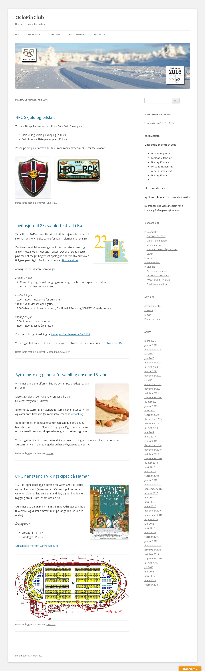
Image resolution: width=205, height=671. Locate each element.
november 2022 (153, 384)
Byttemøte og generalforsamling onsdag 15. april (62, 374)
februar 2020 (151, 414)
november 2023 (153, 375)
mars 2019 (150, 436)
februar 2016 (151, 536)
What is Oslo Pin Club (158, 279)
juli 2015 (148, 567)
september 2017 (153, 488)
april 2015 (149, 576)
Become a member (157, 271)
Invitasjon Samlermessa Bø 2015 (70, 334)
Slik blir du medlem (157, 240)
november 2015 (153, 549)
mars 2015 (150, 580)
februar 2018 (151, 475)
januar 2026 (150, 345)
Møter (50, 351)
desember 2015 (153, 545)
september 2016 (153, 515)
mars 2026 (150, 340)
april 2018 (149, 467)
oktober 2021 (151, 393)
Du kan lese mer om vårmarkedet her (37, 545)
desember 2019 (153, 419)
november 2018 (153, 449)
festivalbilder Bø (113, 343)
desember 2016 (153, 510)
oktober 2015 (151, 554)
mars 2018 (150, 471)
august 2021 (151, 401)
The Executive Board (158, 284)
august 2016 (151, 519)
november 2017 (153, 484)
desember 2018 (153, 445)
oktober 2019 (151, 423)
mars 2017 (150, 506)
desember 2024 (153, 362)
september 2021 (153, 397)
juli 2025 (148, 353)
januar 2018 (150, 480)
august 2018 (151, 462)
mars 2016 (150, 532)
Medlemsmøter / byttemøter (162, 249)
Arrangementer (152, 306)
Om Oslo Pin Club (156, 236)
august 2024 (151, 367)
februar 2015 (151, 584)
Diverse (51, 202)
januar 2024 (150, 371)
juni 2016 (149, 523)
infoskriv (77, 414)
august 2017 (151, 493)
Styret (150, 253)
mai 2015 (149, 571)
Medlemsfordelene (157, 245)
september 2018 (153, 458)
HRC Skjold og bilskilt (35, 117)
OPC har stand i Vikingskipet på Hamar (52, 476)
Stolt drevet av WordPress (28, 655)
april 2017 (149, 502)
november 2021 (153, 388)
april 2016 (149, 528)
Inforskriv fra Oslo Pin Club (159, 123)
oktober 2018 (151, 454)
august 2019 (151, 427)
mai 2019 (149, 432)
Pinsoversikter (77, 34)
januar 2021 (150, 406)
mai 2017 (149, 497)
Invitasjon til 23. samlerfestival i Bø (48, 225)
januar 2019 (150, 441)
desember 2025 (153, 349)
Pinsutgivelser (62, 351)
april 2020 (149, 410)
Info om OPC (35, 34)
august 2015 (151, 562)
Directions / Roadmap (158, 275)
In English (99, 34)
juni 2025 (149, 358)
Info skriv (55, 34)
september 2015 (153, 558)
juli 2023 (148, 380)
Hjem (17, 34)
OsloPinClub (29, 17)
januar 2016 (150, 541)
